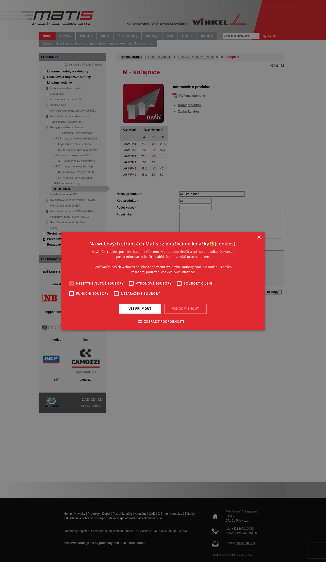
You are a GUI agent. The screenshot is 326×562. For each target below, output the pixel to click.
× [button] (259, 237)
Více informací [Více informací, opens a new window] (184, 272)
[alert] (163, 281)
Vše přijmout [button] (140, 308)
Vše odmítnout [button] (185, 308)
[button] (163, 321)
